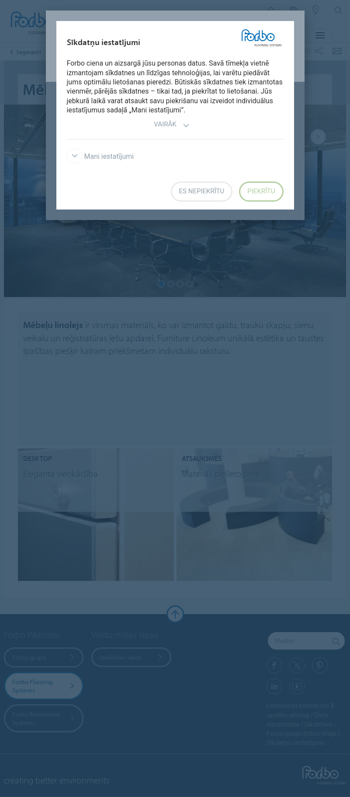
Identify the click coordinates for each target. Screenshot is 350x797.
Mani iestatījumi (100, 156)
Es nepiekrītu (202, 191)
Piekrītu (261, 191)
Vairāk (171, 125)
